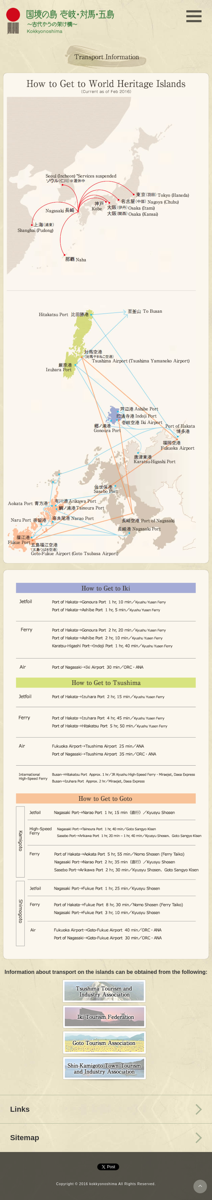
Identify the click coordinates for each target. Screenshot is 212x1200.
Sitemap (24, 1137)
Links (20, 1109)
